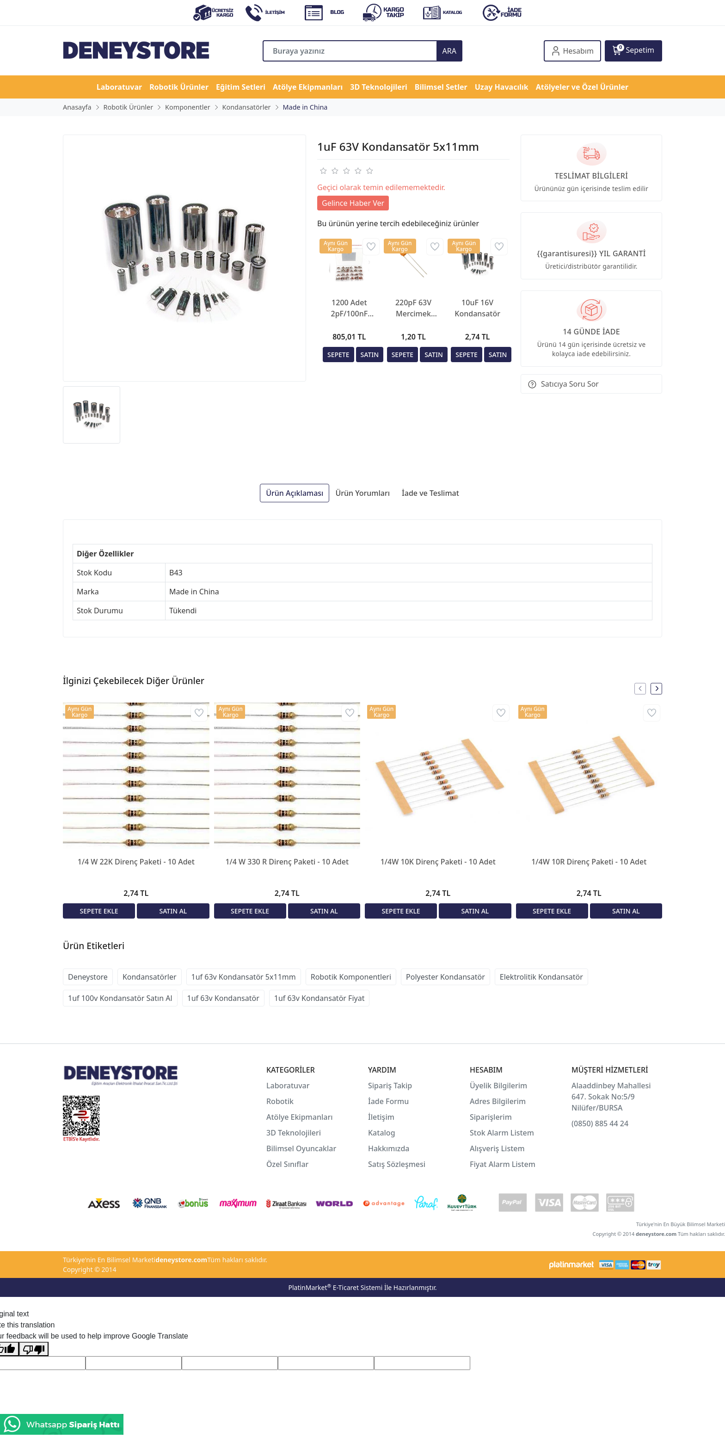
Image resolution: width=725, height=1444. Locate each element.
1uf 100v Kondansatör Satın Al (120, 998)
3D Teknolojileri (293, 1133)
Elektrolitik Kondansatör (541, 977)
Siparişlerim (491, 1117)
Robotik (280, 1101)
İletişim (381, 1117)
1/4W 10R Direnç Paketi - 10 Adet (588, 862)
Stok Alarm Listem (502, 1133)
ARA (449, 51)
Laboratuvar (289, 1085)
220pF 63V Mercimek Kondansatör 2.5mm (413, 308)
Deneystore (88, 977)
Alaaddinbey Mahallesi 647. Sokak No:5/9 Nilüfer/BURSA (611, 1096)
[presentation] (640, 688)
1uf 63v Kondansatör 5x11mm (243, 977)
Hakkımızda (389, 1148)
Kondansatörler (150, 977)
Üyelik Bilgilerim (498, 1085)
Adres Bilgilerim (498, 1101)
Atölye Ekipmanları (299, 1117)
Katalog (381, 1133)
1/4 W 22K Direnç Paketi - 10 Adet (136, 862)
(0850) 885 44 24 (599, 1123)
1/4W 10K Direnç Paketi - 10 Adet (438, 862)
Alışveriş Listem (497, 1148)
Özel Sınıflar (287, 1164)
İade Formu (388, 1101)
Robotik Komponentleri (351, 977)
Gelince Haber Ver (353, 203)
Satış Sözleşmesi (396, 1164)
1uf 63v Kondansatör (223, 998)
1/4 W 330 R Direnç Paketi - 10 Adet (287, 862)
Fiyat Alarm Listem (502, 1164)
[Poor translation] (34, 1349)
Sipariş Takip (390, 1085)
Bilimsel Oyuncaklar (301, 1148)
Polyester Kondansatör (445, 977)
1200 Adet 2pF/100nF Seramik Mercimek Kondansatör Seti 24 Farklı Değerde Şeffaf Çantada (349, 308)
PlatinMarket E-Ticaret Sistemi (335, 1287)
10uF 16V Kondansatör (477, 308)
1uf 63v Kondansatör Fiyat (319, 998)
